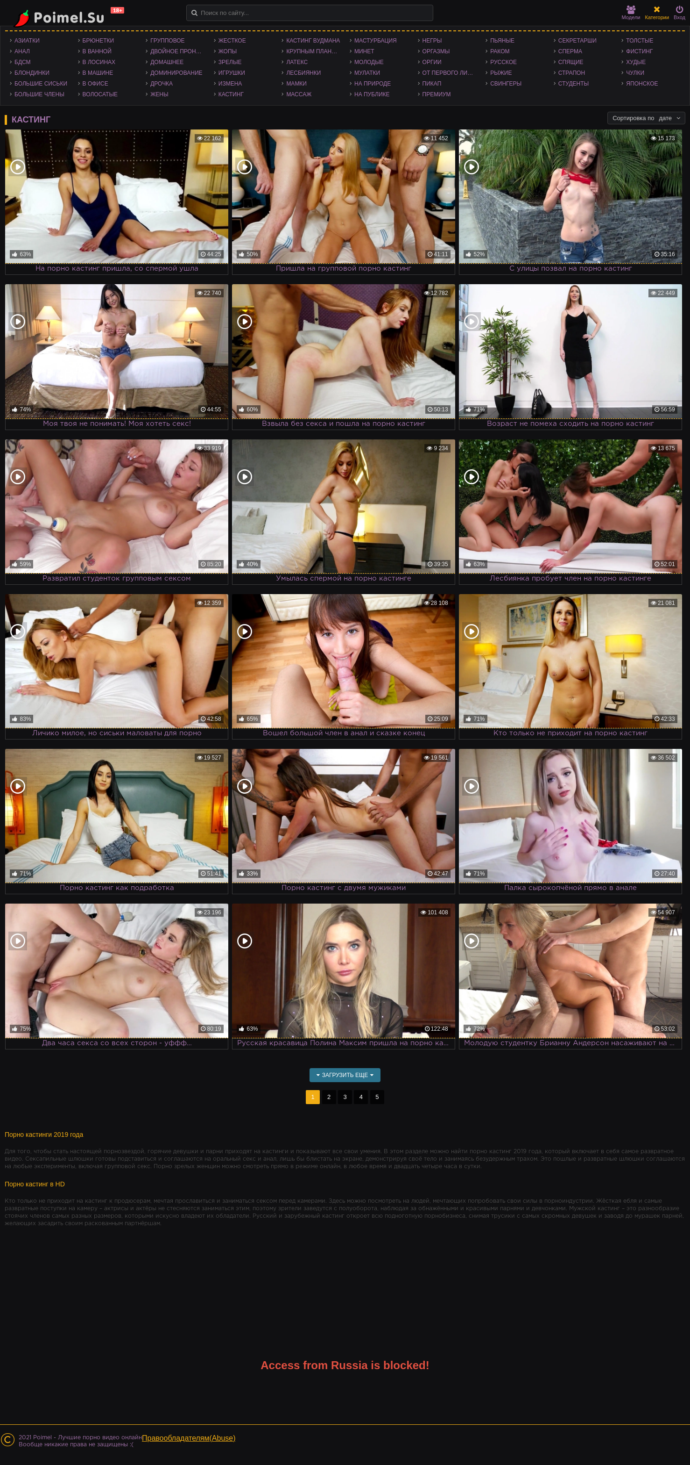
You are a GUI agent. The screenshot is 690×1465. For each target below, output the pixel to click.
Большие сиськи (40, 83)
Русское (503, 62)
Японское (642, 83)
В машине (98, 73)
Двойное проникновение (179, 51)
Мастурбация (375, 40)
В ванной (97, 51)
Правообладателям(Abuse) (189, 1438)
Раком (499, 51)
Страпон (571, 73)
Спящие (571, 62)
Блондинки (31, 73)
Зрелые (230, 62)
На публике (372, 94)
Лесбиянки (303, 73)
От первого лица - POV (451, 73)
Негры (432, 40)
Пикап (432, 83)
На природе (372, 83)
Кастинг (231, 94)
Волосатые (100, 94)
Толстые (639, 40)
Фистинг (639, 51)
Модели (631, 13)
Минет (364, 51)
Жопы (227, 51)
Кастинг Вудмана (313, 40)
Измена (230, 83)
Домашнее (166, 62)
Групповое (167, 40)
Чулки (635, 73)
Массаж (298, 94)
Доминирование (176, 73)
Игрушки (231, 73)
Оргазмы (436, 51)
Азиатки (27, 40)
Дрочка (161, 83)
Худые (636, 62)
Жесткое (232, 40)
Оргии (432, 62)
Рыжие (501, 73)
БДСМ (22, 62)
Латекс (297, 62)
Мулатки (367, 73)
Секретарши (577, 40)
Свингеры (505, 83)
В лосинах (99, 62)
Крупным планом (313, 51)
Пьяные (502, 40)
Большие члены (39, 94)
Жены (159, 94)
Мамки (296, 83)
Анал (22, 51)
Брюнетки (98, 40)
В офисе (95, 83)
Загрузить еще (345, 1075)
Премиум (436, 94)
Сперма (570, 51)
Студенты (573, 83)
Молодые (369, 62)
